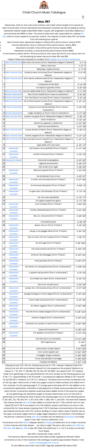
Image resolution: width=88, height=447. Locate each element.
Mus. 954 (27, 402)
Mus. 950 (76, 425)
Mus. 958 (11, 428)
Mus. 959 (23, 428)
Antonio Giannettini (13, 94)
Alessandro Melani (14, 160)
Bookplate (69, 416)
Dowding (49, 422)
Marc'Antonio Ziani (14, 62)
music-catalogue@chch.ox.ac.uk (44, 442)
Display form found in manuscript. (65, 59)
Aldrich (26, 422)
